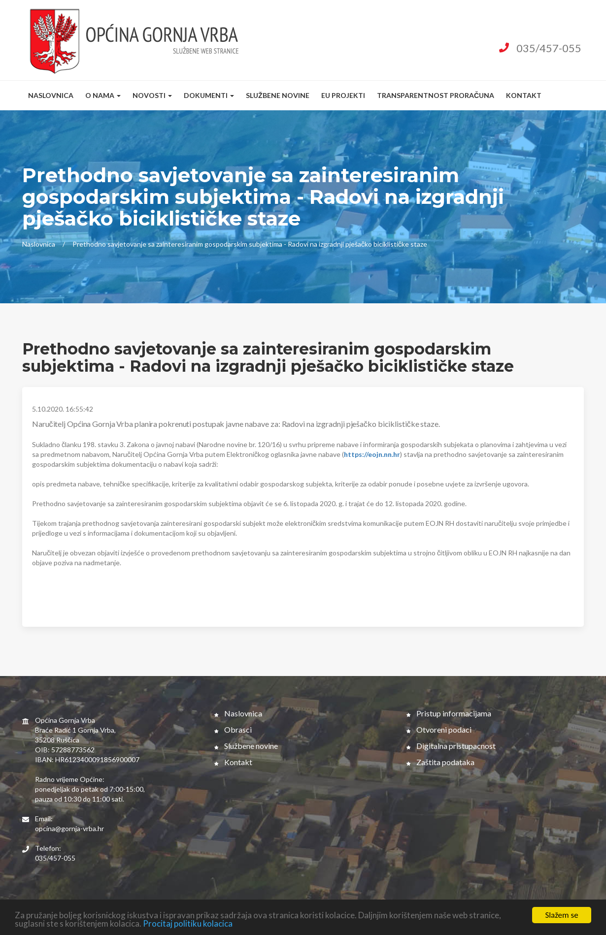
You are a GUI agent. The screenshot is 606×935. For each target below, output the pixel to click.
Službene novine (277, 95)
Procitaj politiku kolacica (188, 924)
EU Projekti (343, 95)
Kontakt (523, 95)
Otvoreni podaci (438, 729)
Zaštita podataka (440, 762)
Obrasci (233, 729)
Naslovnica (50, 95)
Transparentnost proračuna (435, 95)
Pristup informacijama (448, 713)
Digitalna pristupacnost (451, 745)
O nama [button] (103, 95)
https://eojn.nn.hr (372, 454)
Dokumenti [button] (209, 95)
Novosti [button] (152, 95)
